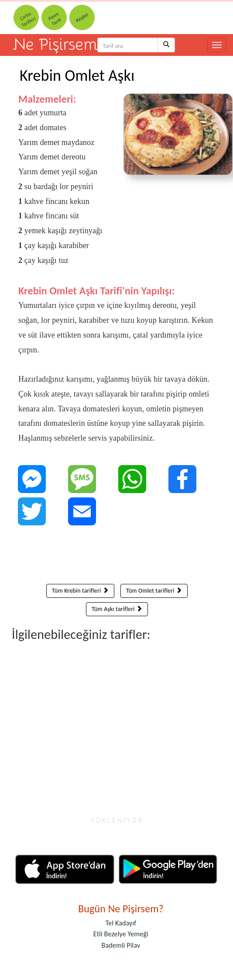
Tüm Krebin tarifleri (80, 590)
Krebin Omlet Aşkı (77, 75)
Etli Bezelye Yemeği (120, 934)
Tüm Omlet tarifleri (154, 590)
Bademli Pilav (121, 945)
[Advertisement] (117, 557)
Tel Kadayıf (121, 923)
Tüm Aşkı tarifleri (117, 609)
